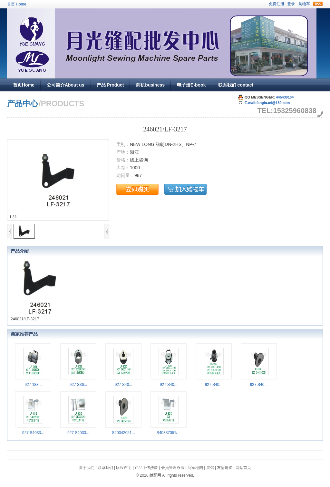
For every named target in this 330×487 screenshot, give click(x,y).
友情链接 (224, 467)
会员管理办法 (172, 467)
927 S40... (123, 384)
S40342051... (123, 432)
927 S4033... (33, 432)
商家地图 (195, 467)
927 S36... (78, 384)
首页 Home (16, 4)
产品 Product (110, 85)
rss (318, 4)
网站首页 (243, 467)
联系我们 (105, 467)
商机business (150, 85)
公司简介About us (65, 85)
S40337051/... (169, 432)
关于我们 (86, 467)
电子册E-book (191, 85)
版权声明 (123, 467)
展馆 (210, 467)
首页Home (23, 85)
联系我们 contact (236, 85)
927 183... (33, 384)
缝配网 (155, 475)
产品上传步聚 (146, 467)
